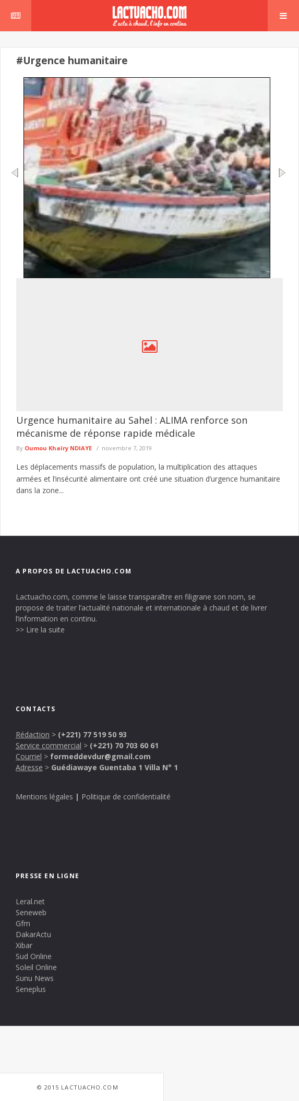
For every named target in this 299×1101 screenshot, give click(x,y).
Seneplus (31, 989)
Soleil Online (36, 967)
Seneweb (31, 912)
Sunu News (35, 978)
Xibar (24, 945)
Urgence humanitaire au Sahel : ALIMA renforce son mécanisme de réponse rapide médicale (131, 426)
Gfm (23, 923)
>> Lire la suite (40, 630)
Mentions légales (44, 796)
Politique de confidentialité (126, 796)
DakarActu (33, 934)
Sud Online (34, 956)
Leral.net (30, 901)
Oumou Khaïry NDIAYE (58, 448)
